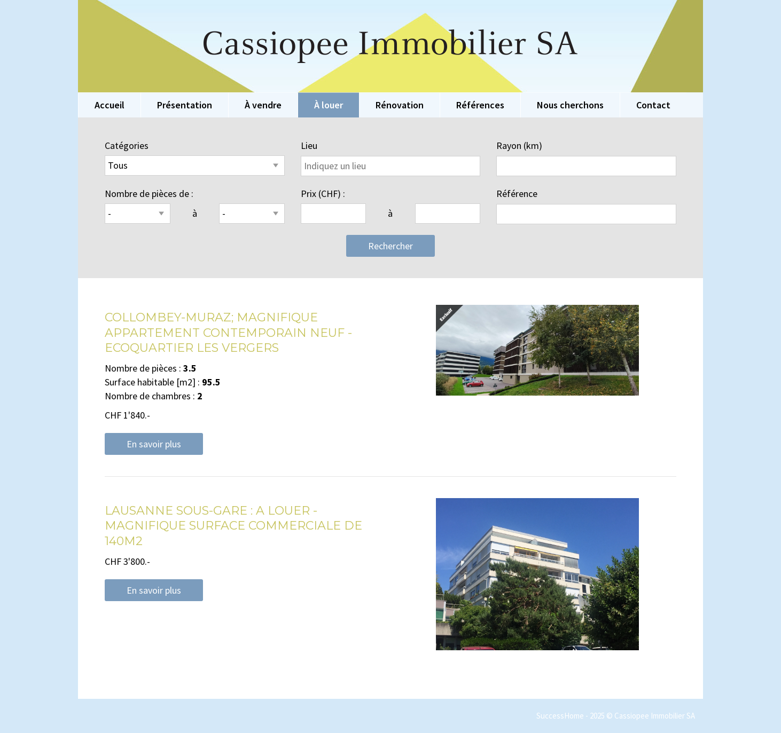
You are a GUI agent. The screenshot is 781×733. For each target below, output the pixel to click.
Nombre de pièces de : (149, 193)
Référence (516, 193)
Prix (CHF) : (323, 193)
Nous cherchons (570, 105)
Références (480, 105)
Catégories (127, 145)
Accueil (109, 105)
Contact (653, 105)
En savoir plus (154, 444)
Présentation (184, 105)
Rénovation (400, 105)
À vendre (263, 105)
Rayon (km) (519, 145)
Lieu (309, 145)
